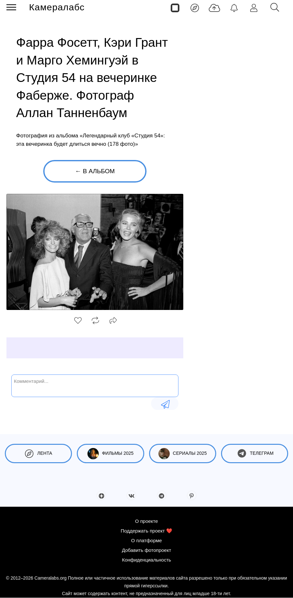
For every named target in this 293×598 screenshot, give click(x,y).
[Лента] (195, 7)
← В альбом (95, 171)
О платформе (146, 540)
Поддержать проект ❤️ (146, 530)
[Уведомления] (234, 7)
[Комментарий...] (95, 385)
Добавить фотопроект (146, 550)
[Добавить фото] (214, 7)
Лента (38, 453)
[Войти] (254, 7)
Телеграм (254, 453)
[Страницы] (175, 7)
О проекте (146, 521)
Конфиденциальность (146, 560)
